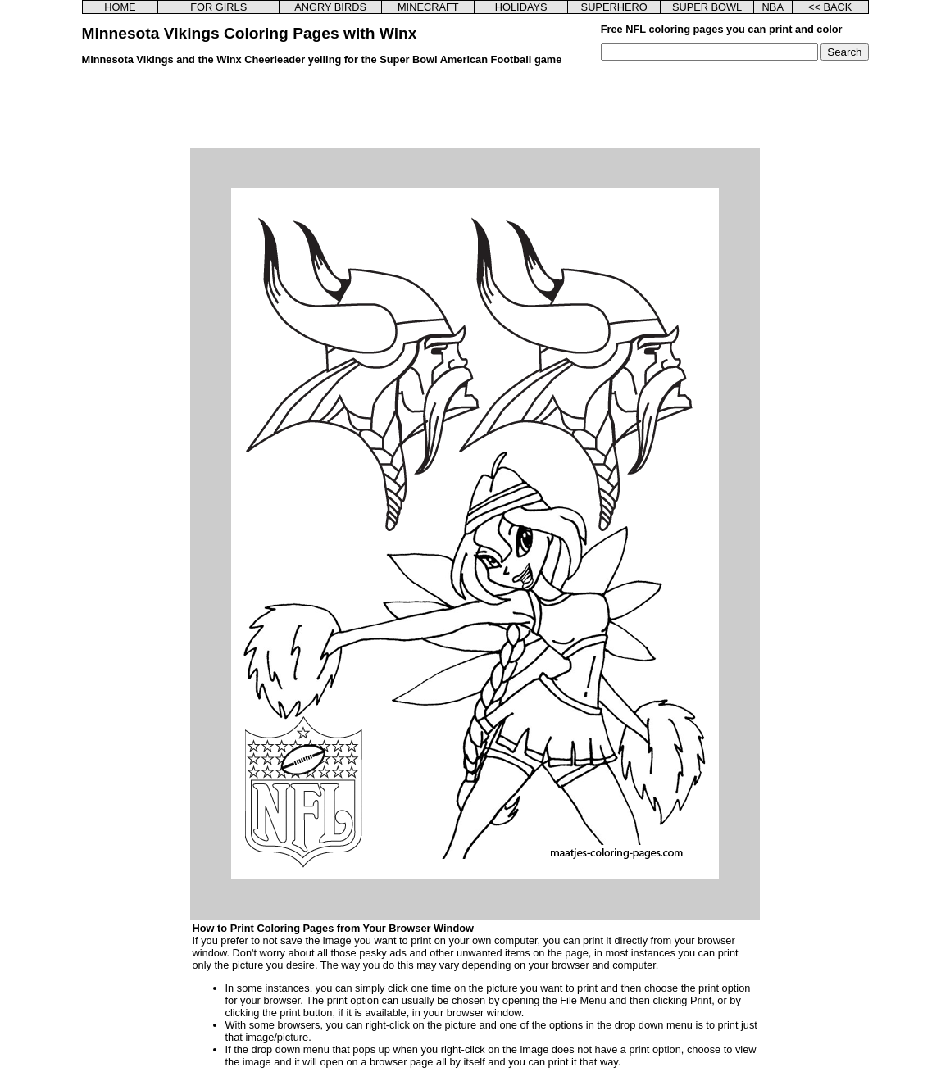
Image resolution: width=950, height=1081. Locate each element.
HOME (119, 7)
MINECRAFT (428, 7)
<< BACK (830, 7)
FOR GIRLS (218, 7)
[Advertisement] (475, 111)
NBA (773, 7)
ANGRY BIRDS (330, 7)
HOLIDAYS (521, 7)
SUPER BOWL (707, 7)
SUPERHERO (614, 7)
